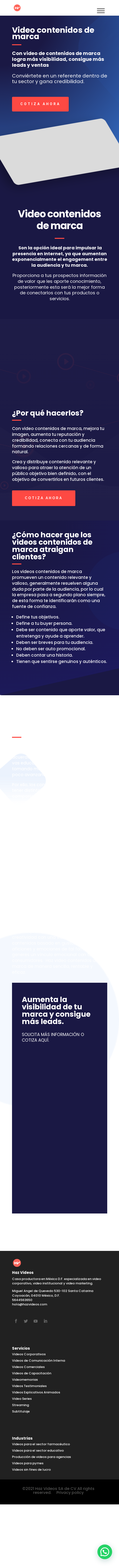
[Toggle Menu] (101, 10)
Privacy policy (70, 1492)
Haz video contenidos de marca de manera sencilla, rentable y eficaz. (55, 966)
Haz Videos (48, 901)
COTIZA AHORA (40, 104)
